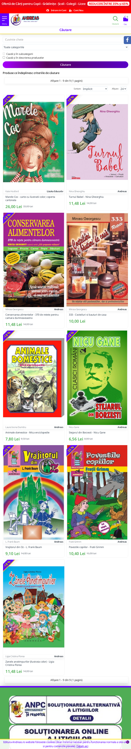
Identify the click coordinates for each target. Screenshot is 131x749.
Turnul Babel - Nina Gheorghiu (86, 196)
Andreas (122, 191)
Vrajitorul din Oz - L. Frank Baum (23, 547)
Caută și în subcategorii (18, 54)
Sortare (77, 88)
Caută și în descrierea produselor (23, 57)
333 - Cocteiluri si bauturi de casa (87, 314)
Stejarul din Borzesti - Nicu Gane (87, 432)
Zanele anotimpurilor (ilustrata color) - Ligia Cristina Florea (29, 663)
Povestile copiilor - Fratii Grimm (86, 547)
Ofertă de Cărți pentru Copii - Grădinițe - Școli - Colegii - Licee (65, 4)
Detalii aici (82, 746)
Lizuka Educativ (55, 191)
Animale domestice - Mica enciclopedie (27, 432)
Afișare (115, 88)
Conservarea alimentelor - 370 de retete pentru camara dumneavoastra (32, 316)
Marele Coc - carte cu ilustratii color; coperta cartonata (30, 198)
